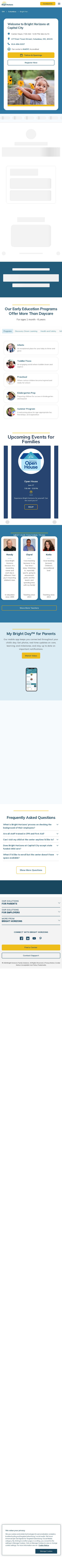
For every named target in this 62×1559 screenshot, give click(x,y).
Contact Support (31, 955)
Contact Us (47, 4)
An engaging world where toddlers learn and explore (35, 365)
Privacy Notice (49, 963)
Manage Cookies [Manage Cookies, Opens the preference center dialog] (46, 1551)
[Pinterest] (40, 938)
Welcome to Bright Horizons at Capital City (28, 25)
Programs (8, 331)
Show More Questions (31, 870)
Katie (48, 554)
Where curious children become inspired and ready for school (34, 381)
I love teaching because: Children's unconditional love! (48, 565)
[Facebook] (21, 938)
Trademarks (42, 965)
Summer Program (26, 408)
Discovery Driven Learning (26, 331)
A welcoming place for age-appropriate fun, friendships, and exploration (34, 413)
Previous (7, 522)
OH (3, 12)
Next (55, 522)
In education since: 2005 (9, 596)
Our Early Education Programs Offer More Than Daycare (31, 311)
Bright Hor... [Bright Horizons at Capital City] (24, 12)
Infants (20, 345)
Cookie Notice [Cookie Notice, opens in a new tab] (44, 1545)
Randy (9, 554)
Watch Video (31, 656)
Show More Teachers (29, 608)
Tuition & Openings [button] (31, 55)
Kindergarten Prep (26, 393)
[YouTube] (34, 938)
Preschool (22, 377)
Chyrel (29, 554)
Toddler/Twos (24, 361)
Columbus (12, 12)
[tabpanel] (31, 482)
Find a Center (31, 947)
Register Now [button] (31, 62)
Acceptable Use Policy (29, 965)
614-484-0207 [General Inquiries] (18, 44)
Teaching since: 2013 (29, 596)
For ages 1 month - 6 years (31, 319)
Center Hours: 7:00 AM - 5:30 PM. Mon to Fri (30, 34)
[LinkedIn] (27, 938)
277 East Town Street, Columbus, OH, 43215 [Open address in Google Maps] (32, 39)
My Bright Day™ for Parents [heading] (31, 633)
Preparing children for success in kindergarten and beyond (35, 397)
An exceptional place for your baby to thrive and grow (36, 349)
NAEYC (26, 49)
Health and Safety (48, 331)
